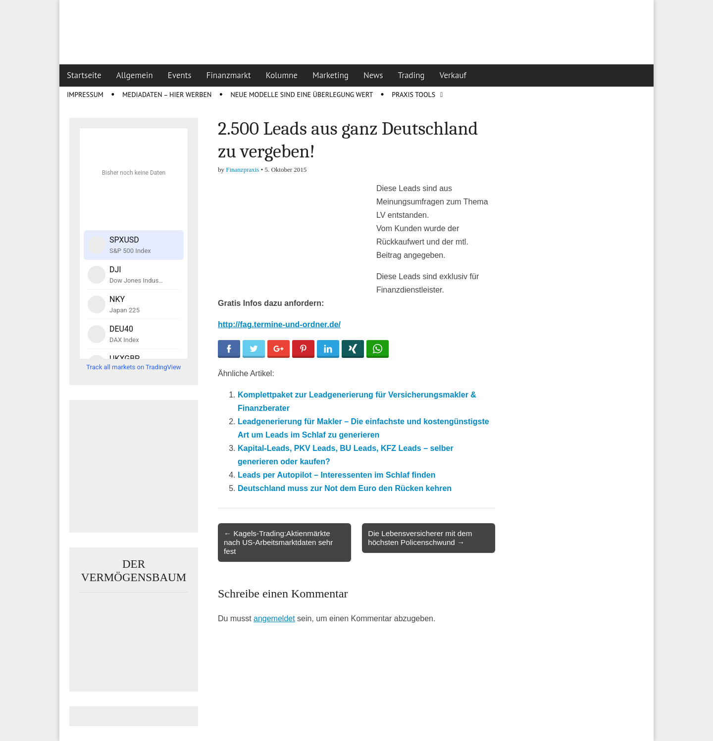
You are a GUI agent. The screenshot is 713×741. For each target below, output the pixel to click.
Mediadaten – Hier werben (167, 94)
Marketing (330, 75)
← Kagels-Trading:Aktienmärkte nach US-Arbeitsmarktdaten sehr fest (278, 542)
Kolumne (282, 75)
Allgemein (134, 75)
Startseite (84, 75)
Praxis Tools (413, 94)
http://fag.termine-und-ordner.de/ (279, 324)
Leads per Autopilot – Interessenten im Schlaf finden (336, 475)
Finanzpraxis (242, 169)
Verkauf (453, 75)
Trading (411, 75)
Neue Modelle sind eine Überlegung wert (301, 94)
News (373, 75)
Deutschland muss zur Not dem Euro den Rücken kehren (345, 488)
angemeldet (274, 618)
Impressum (85, 94)
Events (180, 75)
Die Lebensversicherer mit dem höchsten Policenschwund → (420, 537)
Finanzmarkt (228, 75)
